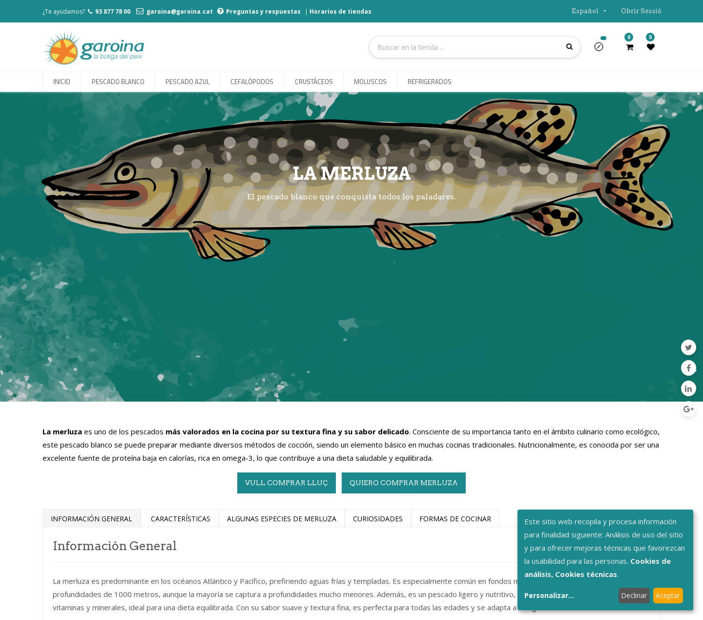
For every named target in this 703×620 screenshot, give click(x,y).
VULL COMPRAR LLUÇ (286, 483)
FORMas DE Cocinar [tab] (455, 518)
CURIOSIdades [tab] (378, 518)
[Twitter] (688, 347)
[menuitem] (62, 82)
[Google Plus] (688, 409)
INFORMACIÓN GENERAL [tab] (91, 518)
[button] (602, 50)
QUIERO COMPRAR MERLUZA (404, 483)
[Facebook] (688, 368)
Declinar (634, 595)
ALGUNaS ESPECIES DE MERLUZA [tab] (281, 518)
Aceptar (668, 595)
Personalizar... (549, 595)
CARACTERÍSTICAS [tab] (179, 518)
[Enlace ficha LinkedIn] (688, 388)
